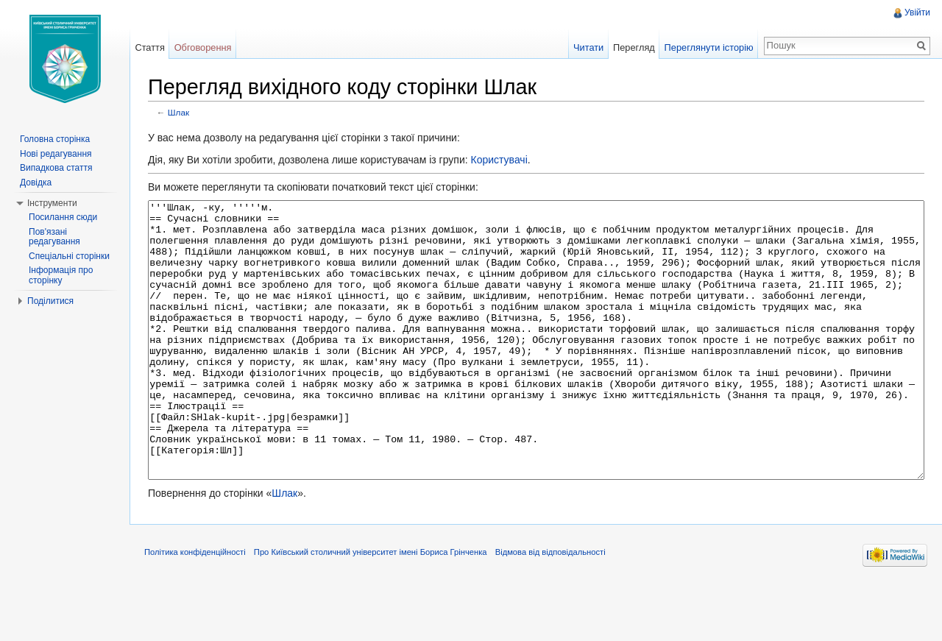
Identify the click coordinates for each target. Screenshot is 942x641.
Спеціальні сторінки (69, 256)
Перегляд (634, 47)
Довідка (36, 182)
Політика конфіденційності (195, 607)
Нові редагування (56, 154)
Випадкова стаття (56, 168)
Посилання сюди (63, 217)
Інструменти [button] (52, 203)
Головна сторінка (55, 139)
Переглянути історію (709, 47)
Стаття (149, 47)
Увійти (917, 12)
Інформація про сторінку (61, 275)
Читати (588, 47)
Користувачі (498, 160)
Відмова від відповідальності (550, 607)
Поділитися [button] (50, 301)
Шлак (178, 112)
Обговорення (203, 47)
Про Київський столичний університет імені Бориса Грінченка (370, 607)
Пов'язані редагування (54, 237)
